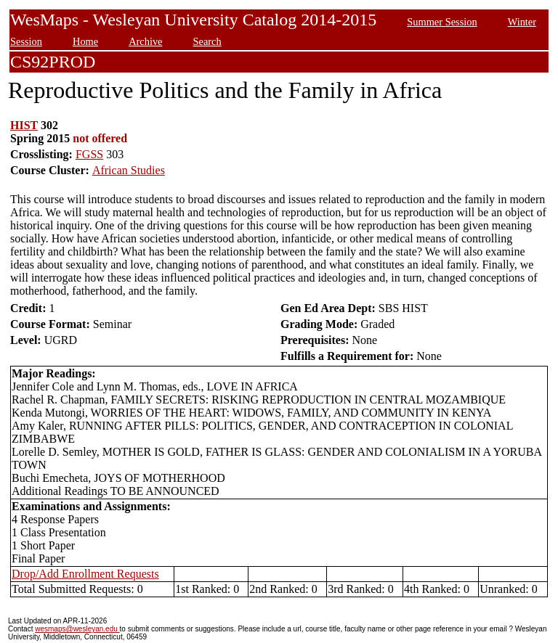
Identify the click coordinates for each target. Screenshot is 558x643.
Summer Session (442, 22)
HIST (24, 125)
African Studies (128, 170)
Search (207, 41)
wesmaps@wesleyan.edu (77, 629)
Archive (145, 41)
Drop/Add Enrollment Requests (85, 574)
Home (85, 41)
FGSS (89, 154)
